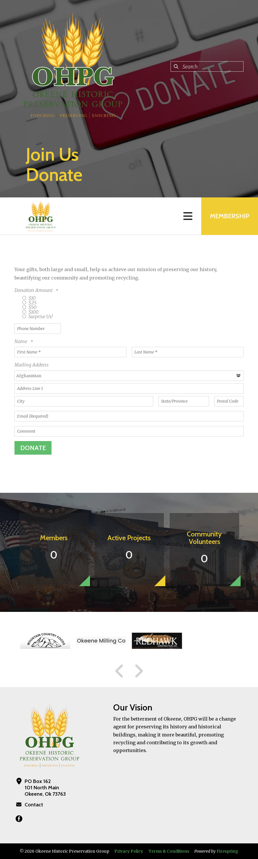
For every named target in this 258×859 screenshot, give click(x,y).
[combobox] (207, 66)
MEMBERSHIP (229, 216)
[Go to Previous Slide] (119, 671)
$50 (29, 307)
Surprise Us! (37, 316)
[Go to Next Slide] (138, 671)
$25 (29, 303)
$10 (29, 298)
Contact (34, 804)
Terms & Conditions (169, 851)
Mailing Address (31, 365)
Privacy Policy (128, 851)
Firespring (227, 851)
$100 (30, 312)
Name (21, 341)
